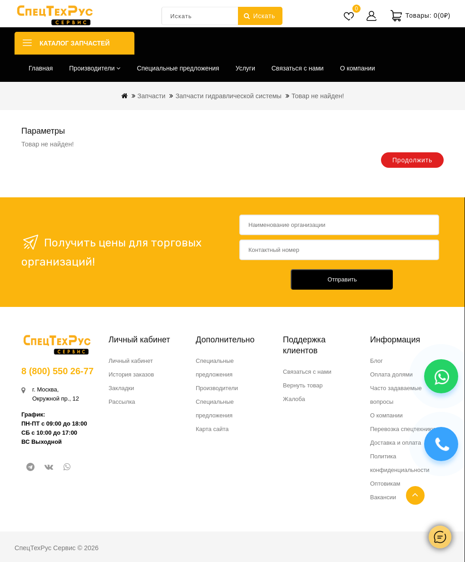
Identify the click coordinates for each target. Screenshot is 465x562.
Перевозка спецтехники (402, 429)
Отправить (341, 279)
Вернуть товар (302, 385)
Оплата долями (391, 374)
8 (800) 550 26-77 (57, 371)
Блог (376, 360)
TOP (415, 495)
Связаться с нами (298, 68)
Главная (41, 68)
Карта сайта (212, 429)
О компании (357, 68)
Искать (259, 16)
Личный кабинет (131, 360)
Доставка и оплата (395, 442)
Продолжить (412, 160)
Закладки (121, 388)
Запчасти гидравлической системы (228, 96)
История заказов (131, 374)
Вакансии (383, 497)
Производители (94, 68)
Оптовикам (385, 483)
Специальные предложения (178, 68)
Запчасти (152, 96)
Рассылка (122, 401)
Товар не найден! (318, 96)
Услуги (245, 68)
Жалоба (294, 399)
